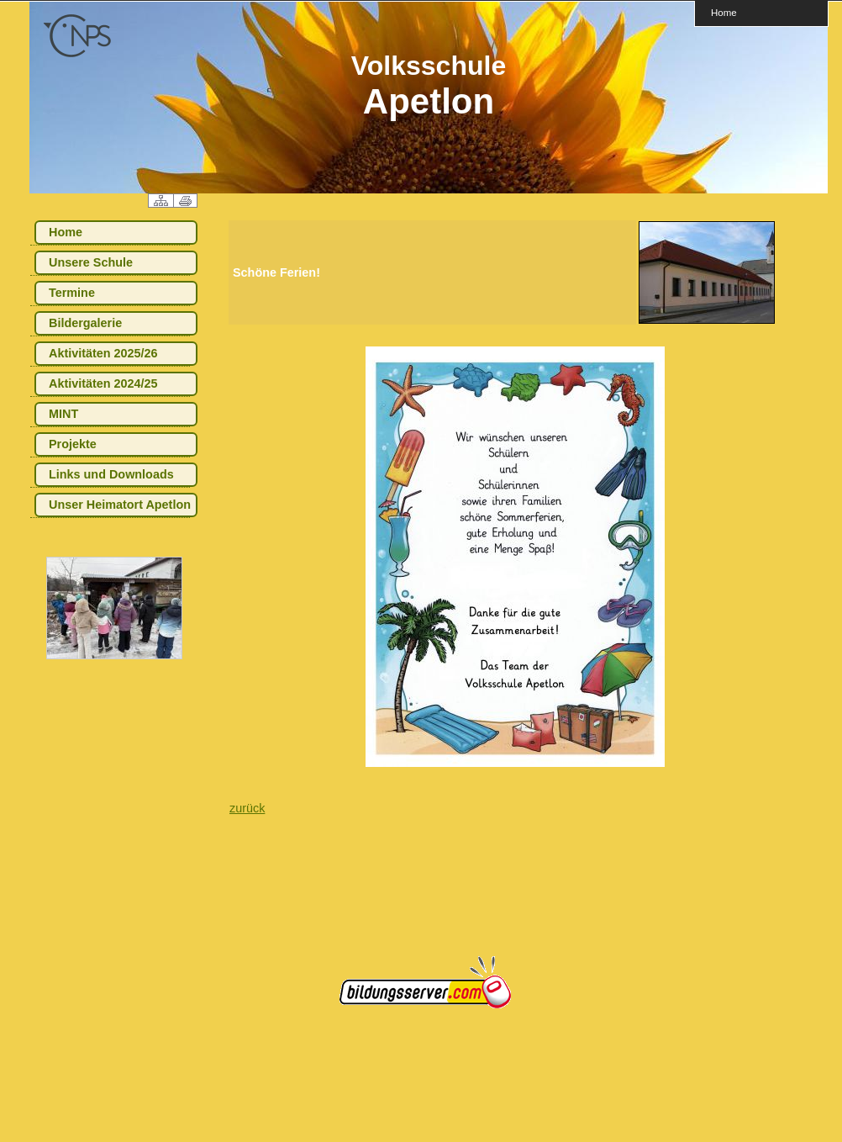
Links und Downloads (111, 474)
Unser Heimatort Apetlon (120, 504)
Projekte (73, 444)
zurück (247, 808)
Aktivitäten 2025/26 (103, 353)
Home (724, 12)
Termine (72, 292)
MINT (63, 413)
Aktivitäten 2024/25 (103, 383)
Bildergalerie (85, 323)
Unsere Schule (91, 262)
